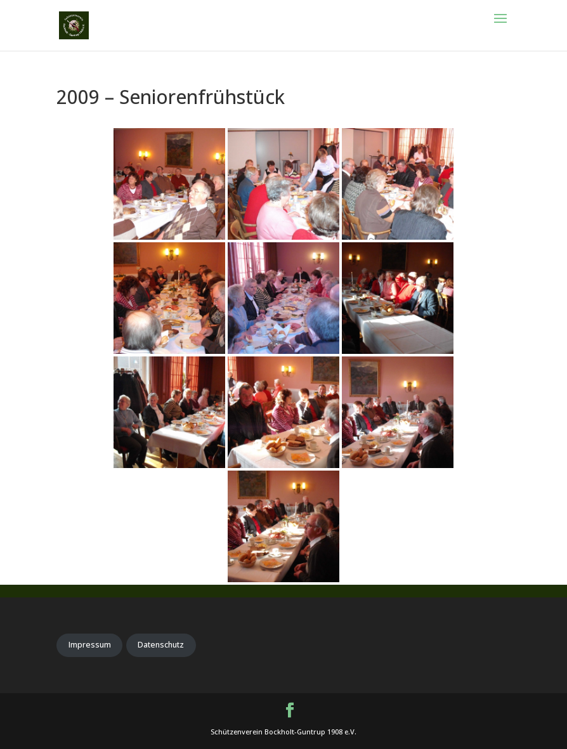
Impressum (89, 644)
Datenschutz (161, 644)
